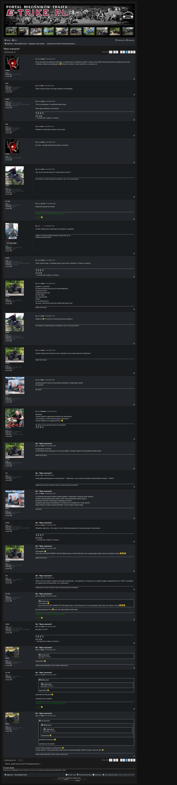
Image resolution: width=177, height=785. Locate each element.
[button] (110, 52)
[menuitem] (14, 40)
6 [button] (123, 52)
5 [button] (121, 52)
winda (7, 240)
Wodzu (7, 658)
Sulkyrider (8, 427)
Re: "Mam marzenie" (44, 443)
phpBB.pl (77, 780)
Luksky (7, 99)
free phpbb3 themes (76, 778)
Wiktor (7, 394)
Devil (6, 83)
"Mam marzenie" (11, 49)
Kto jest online (8, 768)
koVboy (7, 70)
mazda (7, 185)
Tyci (6, 473)
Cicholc (7, 296)
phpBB (66, 779)
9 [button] (131, 52)
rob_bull (7, 201)
